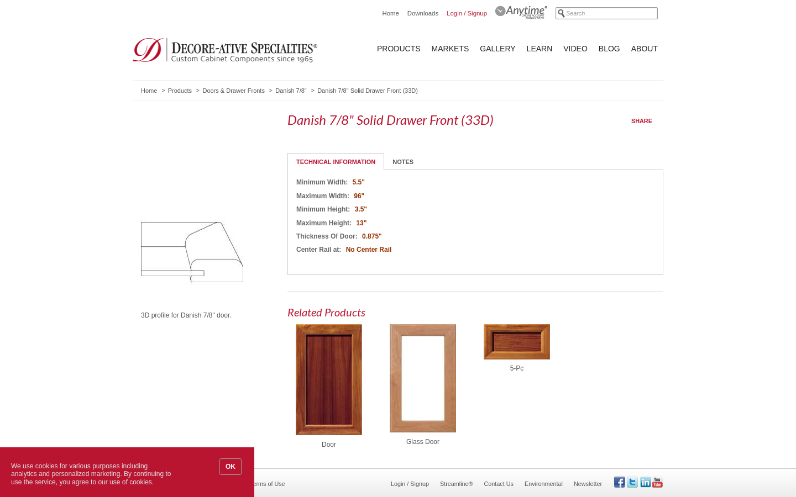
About (644, 48)
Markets (450, 48)
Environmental (544, 483)
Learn (540, 48)
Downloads (422, 13)
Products (399, 48)
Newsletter (588, 483)
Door (329, 444)
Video (575, 48)
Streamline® (456, 483)
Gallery (497, 48)
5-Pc (517, 368)
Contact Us (499, 483)
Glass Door (422, 442)
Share (641, 121)
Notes (402, 161)
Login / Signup (467, 13)
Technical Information (335, 161)
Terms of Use (267, 483)
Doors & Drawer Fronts (233, 90)
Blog (609, 48)
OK (230, 466)
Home (390, 13)
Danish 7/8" (291, 90)
